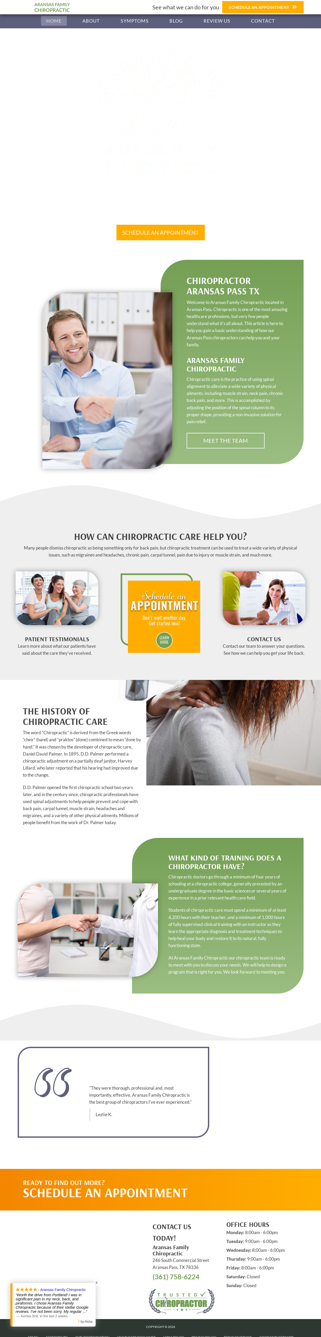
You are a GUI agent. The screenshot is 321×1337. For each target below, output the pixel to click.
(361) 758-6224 (176, 1277)
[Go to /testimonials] (57, 647)
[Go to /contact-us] (264, 647)
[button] (160, 232)
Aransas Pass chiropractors (212, 337)
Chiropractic (55, 732)
